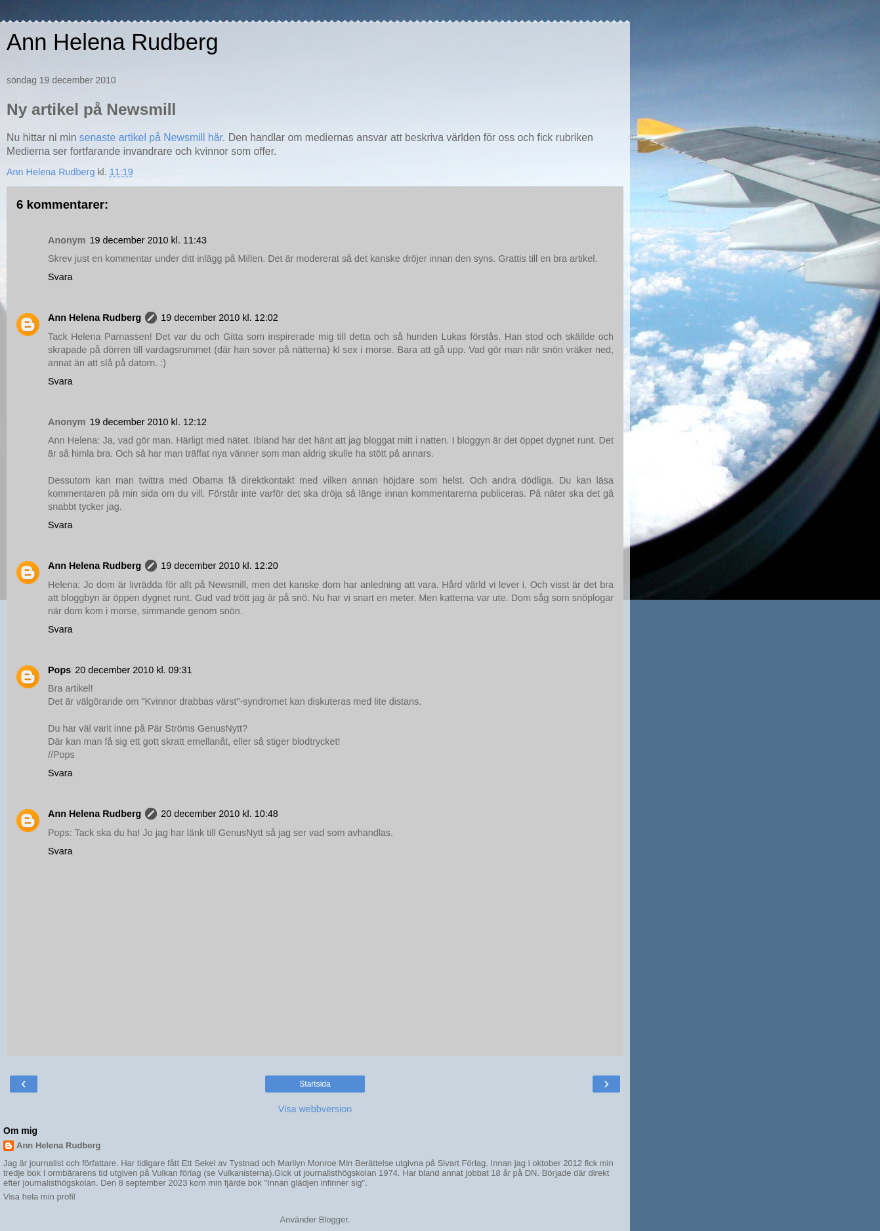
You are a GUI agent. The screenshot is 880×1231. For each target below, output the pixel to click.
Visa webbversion (315, 1109)
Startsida (314, 1084)
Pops (59, 670)
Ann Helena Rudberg (113, 42)
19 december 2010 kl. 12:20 (219, 565)
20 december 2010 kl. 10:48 (219, 813)
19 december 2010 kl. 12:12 (148, 422)
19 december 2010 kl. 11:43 (148, 240)
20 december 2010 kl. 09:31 (133, 670)
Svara (60, 277)
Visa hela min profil (39, 1196)
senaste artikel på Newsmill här (150, 137)
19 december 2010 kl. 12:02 (219, 317)
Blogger (333, 1219)
